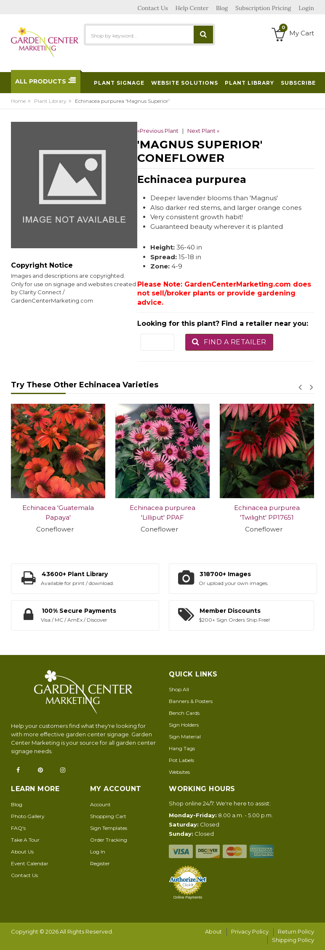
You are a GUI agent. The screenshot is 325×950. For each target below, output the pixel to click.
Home (18, 101)
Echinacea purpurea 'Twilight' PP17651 (267, 512)
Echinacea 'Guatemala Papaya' (58, 512)
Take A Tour (25, 840)
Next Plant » (203, 130)
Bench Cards (184, 713)
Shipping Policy (293, 940)
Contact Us (24, 875)
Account (100, 804)
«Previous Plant (157, 130)
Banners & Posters (191, 701)
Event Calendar (29, 863)
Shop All (179, 689)
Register (100, 863)
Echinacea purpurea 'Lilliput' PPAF (162, 512)
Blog (16, 804)
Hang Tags (182, 748)
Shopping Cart (108, 816)
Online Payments (187, 897)
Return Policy (296, 931)
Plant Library (50, 101)
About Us (22, 851)
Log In (97, 851)
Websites (179, 772)
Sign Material (185, 736)
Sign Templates (108, 828)
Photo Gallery (28, 816)
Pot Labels (181, 760)
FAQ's (18, 828)
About (213, 931)
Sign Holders (184, 725)
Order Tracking (108, 840)
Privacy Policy (250, 931)
